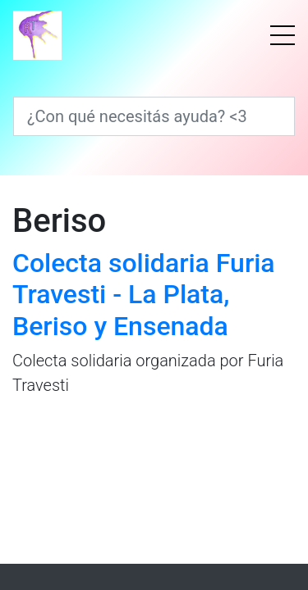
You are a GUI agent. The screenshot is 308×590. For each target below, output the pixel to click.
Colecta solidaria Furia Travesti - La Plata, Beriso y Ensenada (143, 294)
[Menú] (282, 35)
